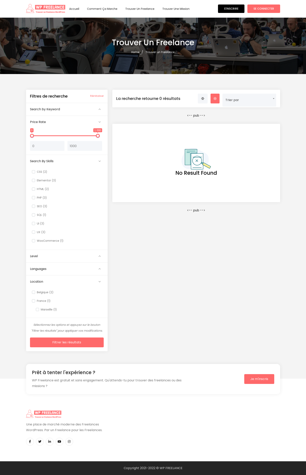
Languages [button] (38, 269)
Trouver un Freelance (139, 9)
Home (135, 52)
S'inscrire (231, 9)
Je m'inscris (259, 379)
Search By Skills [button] (42, 161)
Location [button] (36, 281)
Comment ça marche (102, 9)
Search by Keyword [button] (45, 109)
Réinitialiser (97, 96)
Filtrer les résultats (66, 342)
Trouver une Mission (176, 9)
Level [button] (34, 256)
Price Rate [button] (38, 122)
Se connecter (263, 9)
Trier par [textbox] (232, 100)
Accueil (74, 9)
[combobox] (249, 98)
